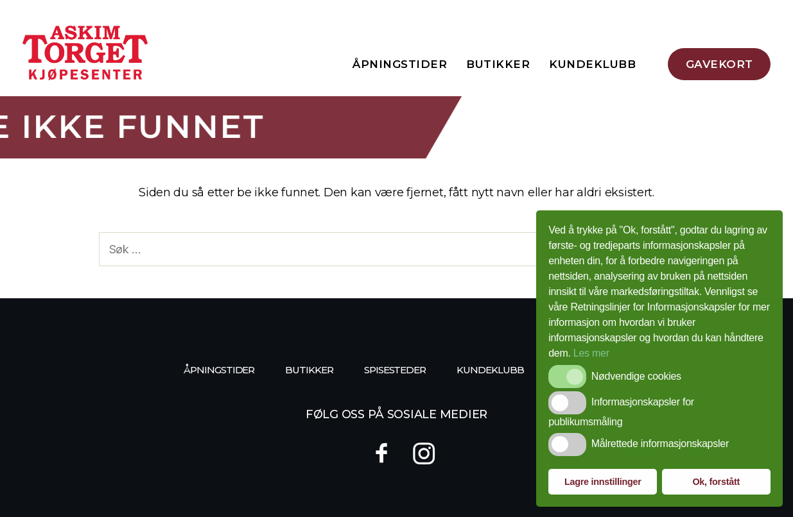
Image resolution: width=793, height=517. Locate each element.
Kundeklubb (592, 64)
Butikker (498, 64)
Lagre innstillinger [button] (602, 482)
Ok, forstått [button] (716, 482)
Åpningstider (400, 64)
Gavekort (719, 64)
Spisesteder (395, 370)
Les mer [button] (591, 353)
